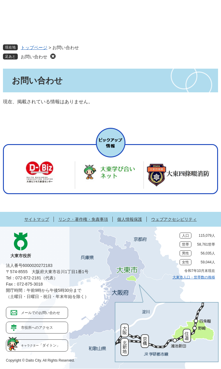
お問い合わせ (34, 56)
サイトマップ (36, 219)
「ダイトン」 (40, 345)
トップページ (34, 47)
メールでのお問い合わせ (40, 313)
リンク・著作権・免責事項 (83, 219)
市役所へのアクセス (37, 328)
